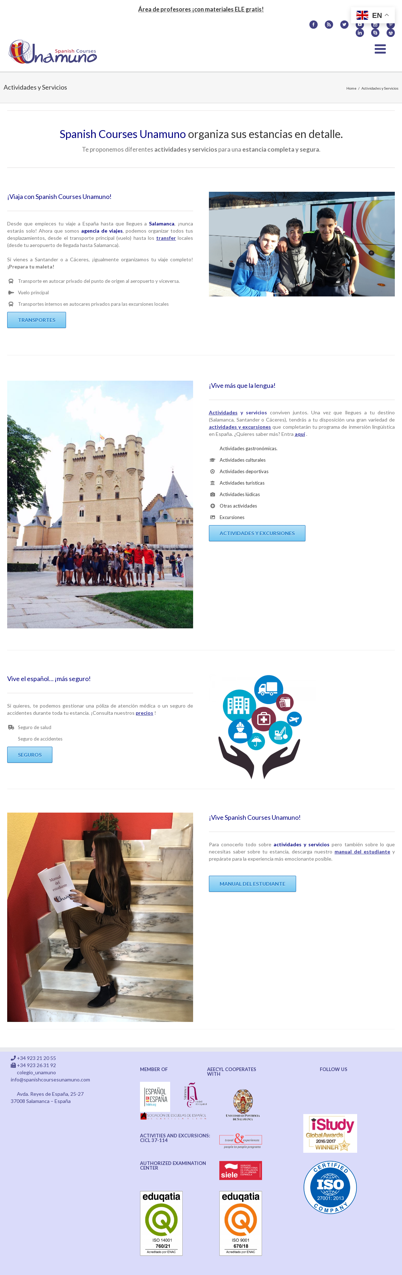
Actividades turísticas (242, 483)
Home (351, 88)
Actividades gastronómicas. (248, 448)
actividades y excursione (239, 427)
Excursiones (232, 517)
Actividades (223, 412)
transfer (166, 238)
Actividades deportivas (244, 471)
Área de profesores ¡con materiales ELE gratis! (201, 9)
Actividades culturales (243, 460)
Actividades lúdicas (240, 494)
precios (144, 713)
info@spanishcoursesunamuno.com (50, 1079)
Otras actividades (238, 506)
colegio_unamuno (36, 1072)
